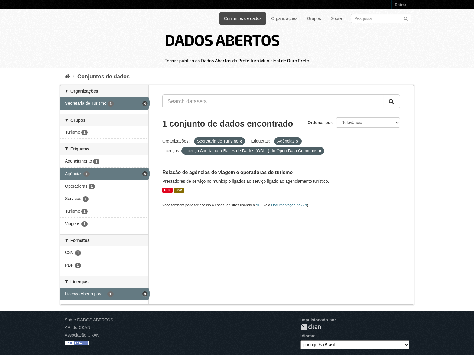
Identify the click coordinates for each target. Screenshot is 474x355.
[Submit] (405, 18)
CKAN (310, 327)
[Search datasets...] (273, 101)
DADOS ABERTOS (222, 40)
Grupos (314, 18)
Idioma (307, 336)
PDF (167, 190)
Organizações (284, 18)
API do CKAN (77, 327)
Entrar (400, 4)
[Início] (67, 77)
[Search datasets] (381, 18)
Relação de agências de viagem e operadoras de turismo (227, 172)
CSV (179, 190)
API (258, 205)
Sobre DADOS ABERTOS (89, 319)
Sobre (336, 18)
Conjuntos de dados (243, 18)
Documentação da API (289, 205)
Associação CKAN (82, 335)
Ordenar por (320, 122)
